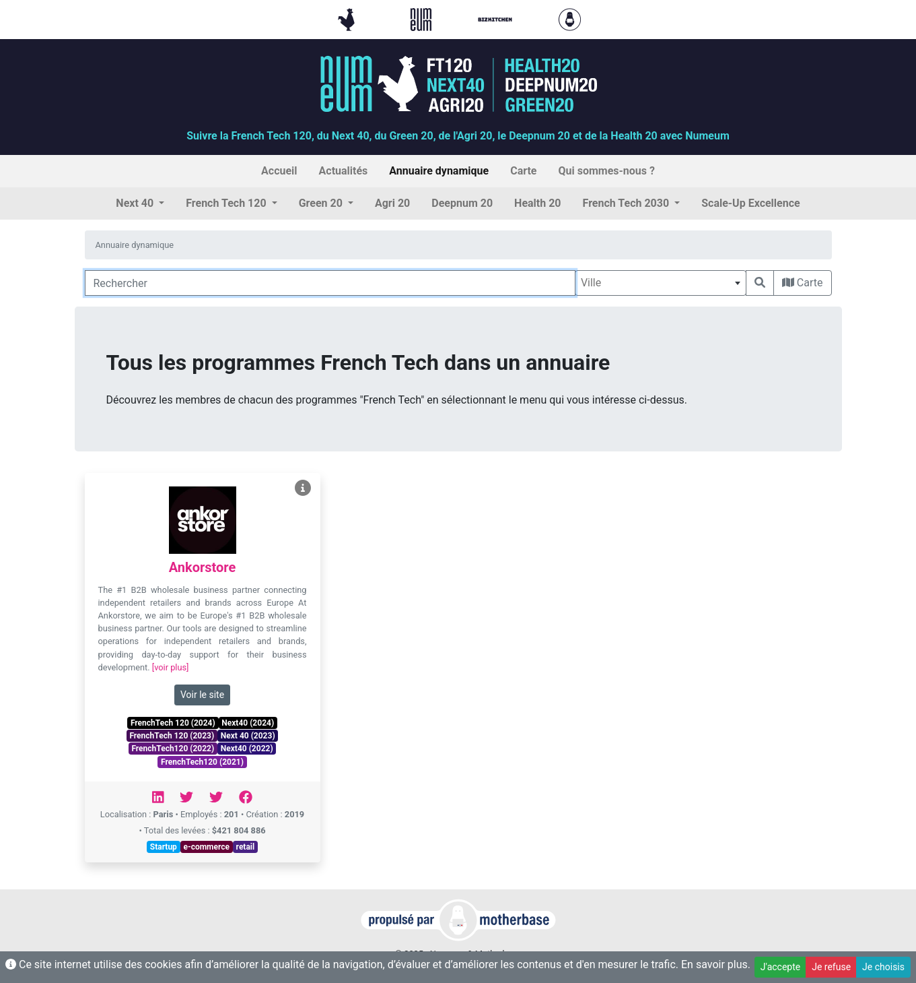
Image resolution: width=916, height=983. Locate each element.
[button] (140, 203)
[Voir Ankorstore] (303, 488)
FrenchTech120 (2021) (202, 762)
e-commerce (206, 847)
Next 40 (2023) (248, 735)
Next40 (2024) (247, 723)
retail (245, 847)
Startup (163, 847)
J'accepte (780, 966)
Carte (802, 282)
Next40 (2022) (247, 748)
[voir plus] (170, 667)
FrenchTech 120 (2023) (171, 735)
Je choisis (883, 966)
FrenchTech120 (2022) (172, 748)
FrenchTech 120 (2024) (173, 723)
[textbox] (660, 283)
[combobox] (660, 283)
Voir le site (202, 694)
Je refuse (831, 966)
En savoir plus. (715, 964)
